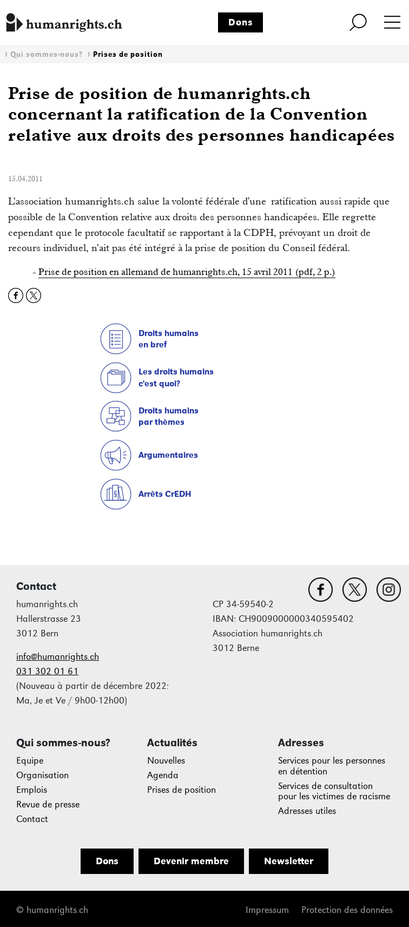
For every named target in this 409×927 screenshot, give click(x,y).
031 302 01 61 (47, 671)
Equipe (29, 760)
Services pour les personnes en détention (331, 766)
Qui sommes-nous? (46, 54)
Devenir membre (191, 861)
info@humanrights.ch (57, 656)
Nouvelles (166, 760)
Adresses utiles (307, 811)
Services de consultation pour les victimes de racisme (334, 791)
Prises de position (128, 54)
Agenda (163, 775)
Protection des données (347, 910)
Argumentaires (168, 455)
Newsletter (288, 861)
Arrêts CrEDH (165, 494)
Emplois (31, 789)
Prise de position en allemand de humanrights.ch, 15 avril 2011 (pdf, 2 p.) (186, 272)
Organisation (42, 775)
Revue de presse (48, 804)
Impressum (267, 910)
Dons (240, 22)
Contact (32, 819)
